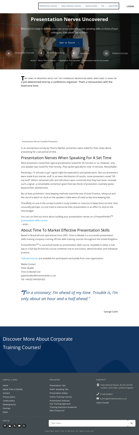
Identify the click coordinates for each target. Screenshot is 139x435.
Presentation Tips (58, 385)
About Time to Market (13, 389)
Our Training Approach (60, 403)
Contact (6, 393)
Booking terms (9, 404)
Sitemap (6, 408)
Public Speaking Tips (59, 389)
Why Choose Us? (57, 410)
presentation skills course (34, 220)
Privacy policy (9, 397)
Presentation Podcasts (60, 400)
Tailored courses (29, 258)
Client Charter (102, 402)
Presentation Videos (59, 393)
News (5, 412)
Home (5, 385)
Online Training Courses (61, 397)
